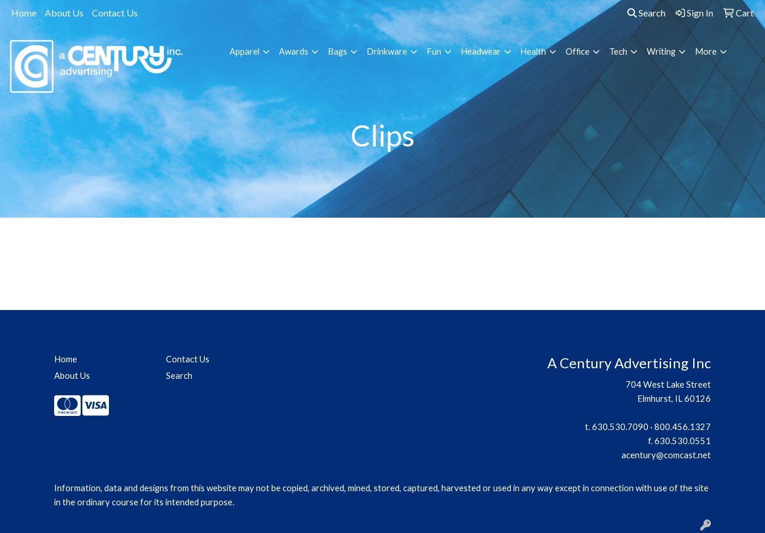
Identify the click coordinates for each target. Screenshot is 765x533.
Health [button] (533, 51)
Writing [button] (661, 51)
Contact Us (115, 12)
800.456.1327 (682, 427)
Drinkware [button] (387, 51)
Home (23, 12)
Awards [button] (293, 51)
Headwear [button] (481, 51)
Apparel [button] (245, 51)
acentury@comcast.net (666, 455)
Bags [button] (337, 51)
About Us (64, 12)
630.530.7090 (620, 427)
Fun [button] (434, 51)
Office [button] (578, 51)
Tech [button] (618, 51)
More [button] (706, 51)
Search (646, 12)
